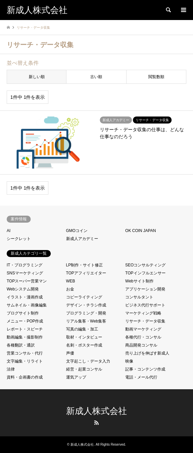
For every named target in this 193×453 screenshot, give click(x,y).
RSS (96, 422)
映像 (129, 361)
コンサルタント (139, 297)
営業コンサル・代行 (25, 353)
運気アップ (76, 377)
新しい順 (37, 76)
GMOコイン (77, 230)
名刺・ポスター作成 (84, 345)
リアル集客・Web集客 (86, 321)
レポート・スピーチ (25, 329)
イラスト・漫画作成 (25, 297)
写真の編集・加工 (82, 329)
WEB (70, 281)
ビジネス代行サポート (145, 305)
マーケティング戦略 (143, 313)
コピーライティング (84, 297)
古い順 (96, 76)
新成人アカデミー (82, 238)
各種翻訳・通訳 (21, 345)
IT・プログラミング (24, 265)
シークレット (19, 238)
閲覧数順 (156, 76)
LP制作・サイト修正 (84, 265)
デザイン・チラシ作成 (86, 305)
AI (8, 230)
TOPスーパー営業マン (27, 281)
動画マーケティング (143, 329)
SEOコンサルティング (145, 265)
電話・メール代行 (141, 377)
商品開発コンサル (141, 345)
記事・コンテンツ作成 (145, 369)
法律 (11, 369)
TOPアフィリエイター (86, 273)
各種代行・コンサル (143, 337)
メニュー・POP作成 (25, 321)
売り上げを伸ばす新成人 (147, 353)
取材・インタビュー (84, 337)
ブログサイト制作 (23, 313)
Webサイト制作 (139, 281)
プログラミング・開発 (86, 313)
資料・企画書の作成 (25, 377)
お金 (70, 289)
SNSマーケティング (25, 273)
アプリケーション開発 (145, 289)
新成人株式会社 (96, 411)
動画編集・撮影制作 (25, 337)
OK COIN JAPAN (140, 230)
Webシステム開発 (23, 289)
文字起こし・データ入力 (88, 361)
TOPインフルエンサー (145, 273)
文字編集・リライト (25, 361)
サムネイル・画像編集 (27, 305)
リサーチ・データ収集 (145, 321)
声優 (70, 353)
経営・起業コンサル (84, 369)
